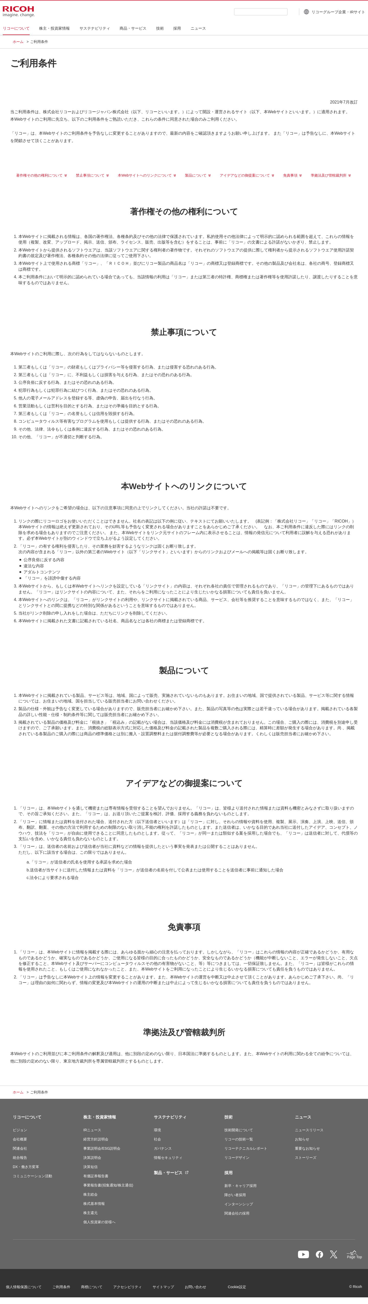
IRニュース (92, 1130)
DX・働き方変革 (26, 1167)
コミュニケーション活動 (32, 1176)
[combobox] (251, 11)
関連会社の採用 (236, 1213)
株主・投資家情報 (99, 1117)
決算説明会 (92, 1158)
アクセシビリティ (134, 1288)
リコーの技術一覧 (238, 1139)
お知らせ (302, 1139)
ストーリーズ (305, 1158)
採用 (228, 1173)
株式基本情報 (94, 1204)
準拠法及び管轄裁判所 (329, 175)
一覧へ (328, 1257)
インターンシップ (238, 1204)
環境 (157, 1130)
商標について (98, 1288)
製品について (195, 175)
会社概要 (20, 1139)
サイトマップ (170, 1288)
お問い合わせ (202, 1288)
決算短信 (90, 1167)
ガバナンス (163, 1148)
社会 (157, 1139)
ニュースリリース (309, 1130)
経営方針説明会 (95, 1139)
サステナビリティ (170, 1117)
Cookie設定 (244, 1288)
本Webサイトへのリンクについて (145, 175)
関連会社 (20, 1148)
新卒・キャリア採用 (240, 1186)
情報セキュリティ (168, 1158)
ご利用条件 (68, 1288)
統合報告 (20, 1158)
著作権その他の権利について (39, 175)
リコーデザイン (236, 1158)
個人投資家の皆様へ (99, 1222)
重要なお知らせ (307, 1148)
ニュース (303, 1117)
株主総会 (90, 1194)
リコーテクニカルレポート (245, 1148)
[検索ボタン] (281, 11)
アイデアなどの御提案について (245, 175)
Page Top (347, 1258)
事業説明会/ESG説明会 (101, 1148)
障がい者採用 (235, 1195)
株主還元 (90, 1213)
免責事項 (290, 175)
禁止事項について (90, 175)
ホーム (18, 42)
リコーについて (27, 1117)
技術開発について (238, 1130)
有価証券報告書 (95, 1176)
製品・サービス (171, 1173)
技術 (228, 1117)
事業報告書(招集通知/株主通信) (108, 1185)
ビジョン (20, 1130)
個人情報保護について (31, 1288)
